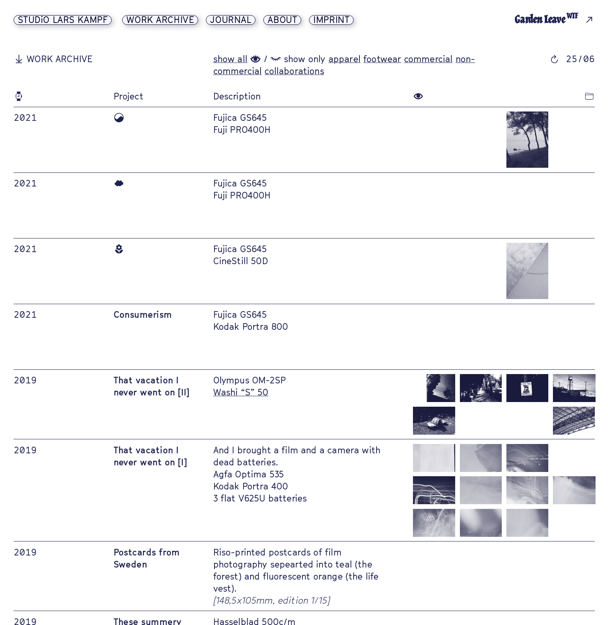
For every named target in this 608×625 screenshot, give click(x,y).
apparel (344, 59)
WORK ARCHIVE (160, 20)
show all (230, 59)
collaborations (294, 71)
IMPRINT (331, 20)
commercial (428, 59)
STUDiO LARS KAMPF (63, 20)
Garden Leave (547, 19)
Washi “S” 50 (241, 392)
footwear (382, 59)
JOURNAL (230, 20)
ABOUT (282, 20)
